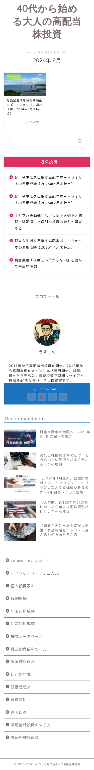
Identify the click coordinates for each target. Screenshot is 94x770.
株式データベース (27, 636)
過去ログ (19, 712)
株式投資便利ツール (29, 649)
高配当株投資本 (25, 737)
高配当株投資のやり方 (31, 725)
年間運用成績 (23, 611)
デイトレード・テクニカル (35, 573)
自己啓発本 (21, 674)
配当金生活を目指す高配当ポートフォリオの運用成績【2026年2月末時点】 (48, 199)
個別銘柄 (19, 598)
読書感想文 (21, 687)
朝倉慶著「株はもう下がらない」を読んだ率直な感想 (48, 263)
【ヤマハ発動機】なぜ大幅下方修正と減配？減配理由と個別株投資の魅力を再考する (48, 222)
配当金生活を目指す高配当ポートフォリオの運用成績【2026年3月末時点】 (48, 180)
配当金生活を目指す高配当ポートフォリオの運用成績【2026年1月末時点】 (48, 244)
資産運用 (19, 699)
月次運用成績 (23, 623)
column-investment (30, 560)
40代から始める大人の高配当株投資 (47, 21)
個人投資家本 (23, 586)
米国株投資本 (23, 661)
